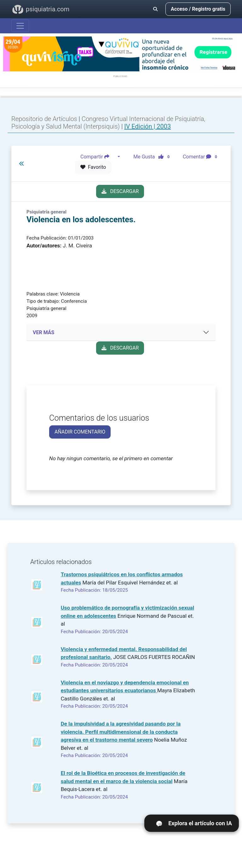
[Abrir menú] (20, 25)
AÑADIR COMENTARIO (80, 432)
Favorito (93, 167)
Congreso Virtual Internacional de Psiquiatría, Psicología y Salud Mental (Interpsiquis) (108, 122)
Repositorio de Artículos (44, 119)
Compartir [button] (98, 157)
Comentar (201, 157)
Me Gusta (153, 157)
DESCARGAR (120, 191)
